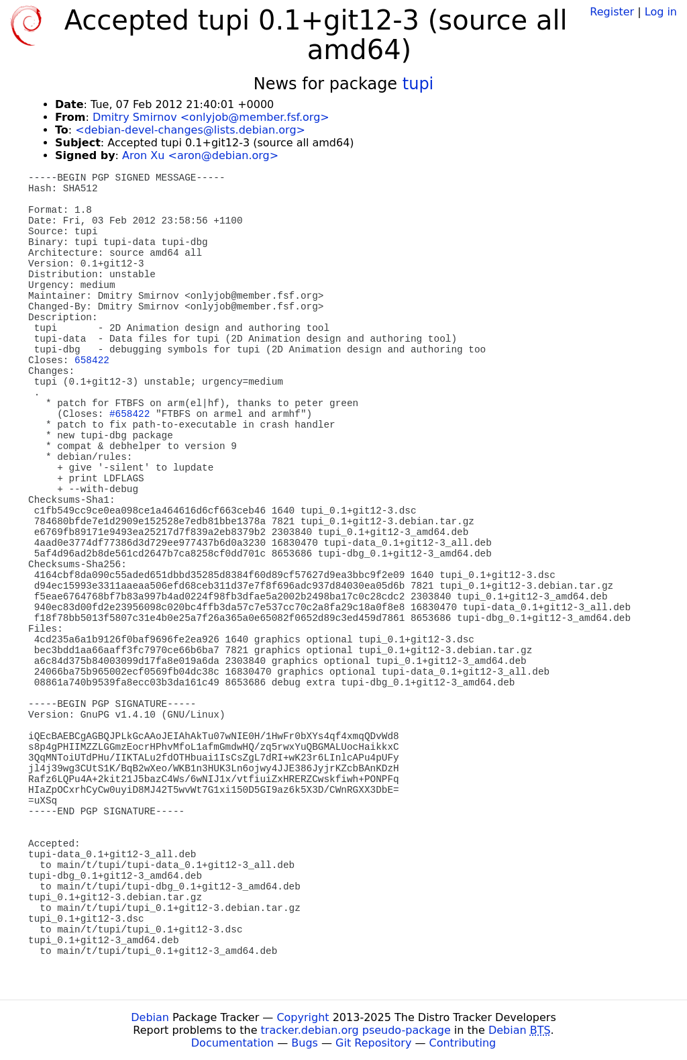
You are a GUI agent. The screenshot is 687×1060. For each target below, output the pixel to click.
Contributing (462, 1043)
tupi (418, 84)
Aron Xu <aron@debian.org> (200, 155)
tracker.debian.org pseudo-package (356, 1030)
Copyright (302, 1017)
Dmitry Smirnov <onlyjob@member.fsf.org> (211, 117)
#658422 (129, 414)
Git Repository (373, 1043)
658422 (91, 360)
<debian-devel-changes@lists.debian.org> (190, 130)
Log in (661, 11)
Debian (150, 1017)
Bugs (304, 1043)
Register (612, 11)
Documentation (232, 1043)
